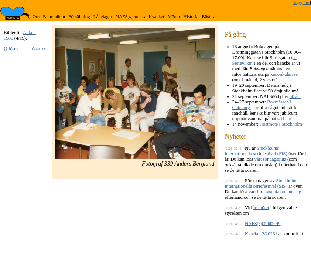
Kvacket (156, 16)
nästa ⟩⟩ (37, 48)
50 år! (295, 96)
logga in (302, 2)
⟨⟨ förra (11, 48)
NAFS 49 (262, 223)
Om (36, 16)
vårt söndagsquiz (270, 159)
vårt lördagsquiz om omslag (275, 191)
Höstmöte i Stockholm (281, 124)
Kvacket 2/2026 (260, 233)
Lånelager (102, 16)
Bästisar (209, 16)
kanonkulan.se (284, 74)
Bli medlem (54, 16)
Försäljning (79, 16)
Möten (174, 16)
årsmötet (261, 207)
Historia (190, 16)
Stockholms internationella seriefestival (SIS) (256, 151)
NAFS (130, 16)
